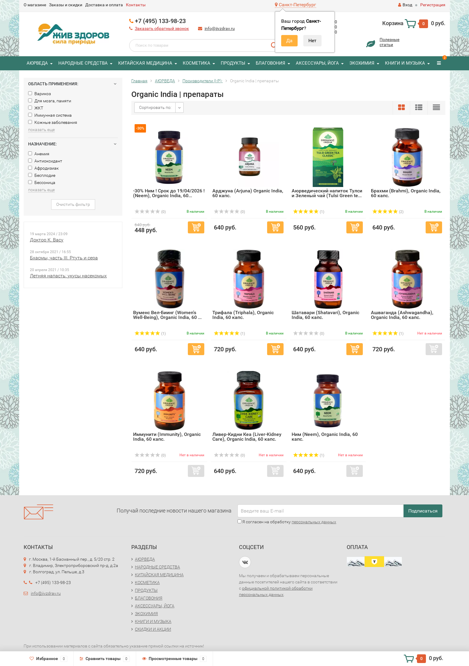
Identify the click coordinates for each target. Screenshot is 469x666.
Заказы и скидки (65, 4)
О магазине (35, 4)
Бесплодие (41, 175)
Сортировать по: (155, 107)
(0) (150, 212)
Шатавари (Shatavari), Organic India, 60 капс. (325, 315)
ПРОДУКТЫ (233, 63)
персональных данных (314, 521)
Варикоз (39, 93)
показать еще (41, 129)
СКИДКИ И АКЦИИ (153, 629)
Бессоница (41, 182)
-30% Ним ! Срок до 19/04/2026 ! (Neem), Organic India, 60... (169, 193)
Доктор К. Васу (46, 240)
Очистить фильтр (73, 204)
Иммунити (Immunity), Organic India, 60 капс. (167, 436)
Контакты (136, 4)
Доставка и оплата (104, 4)
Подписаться (423, 511)
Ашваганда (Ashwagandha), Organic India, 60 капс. (402, 315)
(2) (387, 212)
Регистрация (432, 4)
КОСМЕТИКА (196, 63)
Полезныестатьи (389, 42)
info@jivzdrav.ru (220, 28)
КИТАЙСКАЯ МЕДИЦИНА (145, 63)
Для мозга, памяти (49, 100)
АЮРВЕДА (37, 63)
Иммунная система (50, 115)
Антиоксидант (45, 161)
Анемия (38, 153)
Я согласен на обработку (286, 521)
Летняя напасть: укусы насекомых (68, 276)
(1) (308, 212)
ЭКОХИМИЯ (361, 63)
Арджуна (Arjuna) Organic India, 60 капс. (247, 193)
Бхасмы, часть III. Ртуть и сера (64, 258)
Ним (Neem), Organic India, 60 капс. (325, 436)
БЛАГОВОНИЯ (270, 63)
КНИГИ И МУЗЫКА (405, 63)
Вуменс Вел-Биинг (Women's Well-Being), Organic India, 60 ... (167, 315)
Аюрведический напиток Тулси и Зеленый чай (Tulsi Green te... (327, 193)
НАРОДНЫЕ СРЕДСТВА (83, 63)
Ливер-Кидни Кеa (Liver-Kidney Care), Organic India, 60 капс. (246, 436)
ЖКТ (35, 108)
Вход (405, 4)
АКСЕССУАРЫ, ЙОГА (317, 63)
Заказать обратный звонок (162, 28)
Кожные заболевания (52, 122)
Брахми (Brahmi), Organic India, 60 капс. (406, 193)
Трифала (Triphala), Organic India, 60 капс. (243, 315)
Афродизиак (43, 168)
